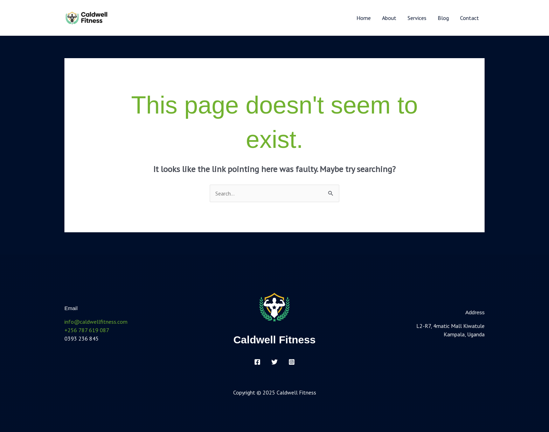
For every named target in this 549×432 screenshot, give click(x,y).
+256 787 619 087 (86, 330)
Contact (469, 17)
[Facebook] (257, 362)
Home (363, 17)
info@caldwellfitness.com (95, 321)
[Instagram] (292, 362)
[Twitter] (274, 362)
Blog (443, 17)
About (389, 17)
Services (417, 17)
